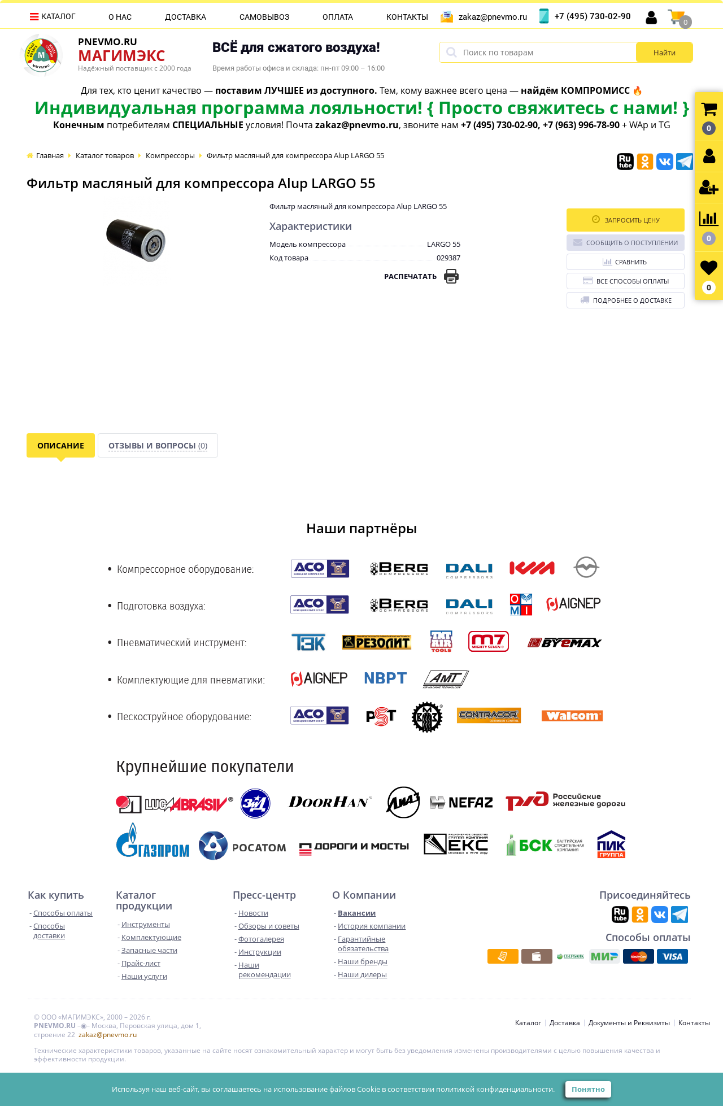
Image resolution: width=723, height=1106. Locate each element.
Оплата (338, 16)
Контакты (407, 16)
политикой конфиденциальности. (495, 1089)
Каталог (58, 16)
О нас (120, 16)
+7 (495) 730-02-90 (593, 16)
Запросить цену (626, 219)
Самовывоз (264, 16)
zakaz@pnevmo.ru (493, 17)
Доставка (185, 16)
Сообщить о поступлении (625, 242)
